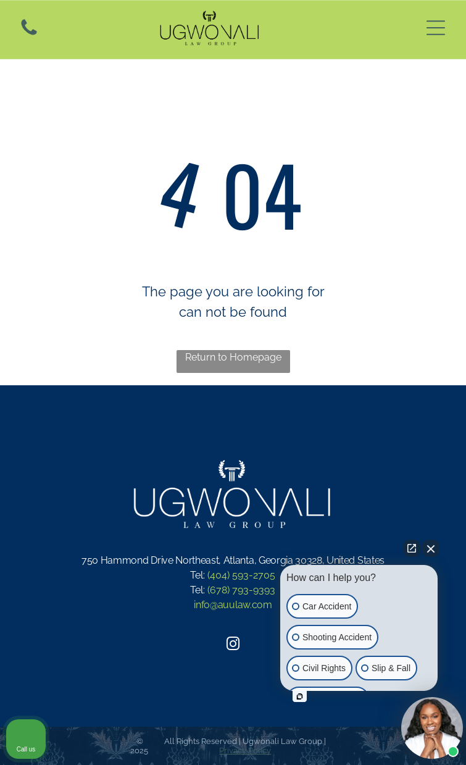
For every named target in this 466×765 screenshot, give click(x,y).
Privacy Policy (245, 750)
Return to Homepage (233, 357)
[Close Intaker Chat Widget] (430, 548)
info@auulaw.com (233, 605)
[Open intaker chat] (300, 696)
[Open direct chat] (411, 548)
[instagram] (233, 645)
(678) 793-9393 (241, 590)
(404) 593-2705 (241, 575)
